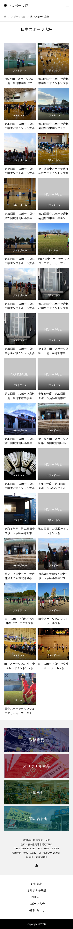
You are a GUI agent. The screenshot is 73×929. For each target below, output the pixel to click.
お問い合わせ (36, 910)
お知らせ (36, 897)
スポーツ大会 (36, 903)
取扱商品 (36, 883)
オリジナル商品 (36, 890)
